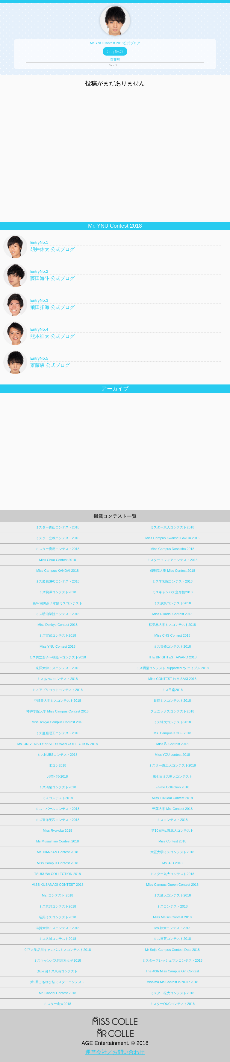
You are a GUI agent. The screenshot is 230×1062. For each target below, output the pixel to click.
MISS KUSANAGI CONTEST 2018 (57, 884)
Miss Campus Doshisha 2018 (172, 549)
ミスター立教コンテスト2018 (57, 538)
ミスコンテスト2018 (57, 798)
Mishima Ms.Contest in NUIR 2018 (172, 982)
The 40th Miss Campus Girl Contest (172, 971)
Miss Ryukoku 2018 (57, 830)
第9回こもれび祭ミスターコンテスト (57, 982)
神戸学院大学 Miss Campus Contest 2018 (57, 711)
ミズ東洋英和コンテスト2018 (57, 820)
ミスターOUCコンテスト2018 (172, 1004)
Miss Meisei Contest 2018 (172, 917)
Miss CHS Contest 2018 (172, 635)
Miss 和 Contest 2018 (172, 744)
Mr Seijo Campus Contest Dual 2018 (172, 949)
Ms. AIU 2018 (172, 863)
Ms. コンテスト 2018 (57, 895)
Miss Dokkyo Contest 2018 (57, 624)
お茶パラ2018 (57, 776)
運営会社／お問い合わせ (115, 1052)
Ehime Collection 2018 (172, 787)
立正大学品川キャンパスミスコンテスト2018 (57, 949)
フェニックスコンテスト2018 (172, 711)
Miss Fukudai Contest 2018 (172, 798)
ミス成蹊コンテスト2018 (172, 603)
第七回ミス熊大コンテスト (172, 776)
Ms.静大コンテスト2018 (172, 928)
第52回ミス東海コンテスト (57, 971)
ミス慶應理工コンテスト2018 (57, 733)
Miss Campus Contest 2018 (57, 863)
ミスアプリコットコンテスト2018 (57, 690)
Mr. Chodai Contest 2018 (57, 993)
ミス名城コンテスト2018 (57, 938)
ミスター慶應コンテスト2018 (57, 549)
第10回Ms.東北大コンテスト (172, 830)
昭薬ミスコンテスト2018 (57, 917)
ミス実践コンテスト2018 (57, 635)
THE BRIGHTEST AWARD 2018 (172, 657)
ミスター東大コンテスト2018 (172, 527)
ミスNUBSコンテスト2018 (57, 754)
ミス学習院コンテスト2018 (172, 581)
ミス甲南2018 (172, 690)
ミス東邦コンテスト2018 (57, 906)
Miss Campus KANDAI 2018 (57, 570)
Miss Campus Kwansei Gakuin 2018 (172, 538)
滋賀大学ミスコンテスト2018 (57, 928)
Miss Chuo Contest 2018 (57, 560)
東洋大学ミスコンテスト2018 (57, 668)
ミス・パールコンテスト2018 (57, 808)
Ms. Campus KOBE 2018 (172, 733)
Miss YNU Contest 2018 (57, 646)
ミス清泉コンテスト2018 (57, 787)
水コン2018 (57, 765)
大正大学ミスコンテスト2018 (172, 852)
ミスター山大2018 (57, 1004)
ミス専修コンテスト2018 (172, 646)
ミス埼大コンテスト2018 (172, 722)
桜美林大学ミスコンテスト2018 (172, 624)
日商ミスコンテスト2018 (172, 700)
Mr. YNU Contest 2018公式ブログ (115, 54)
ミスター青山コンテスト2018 (57, 527)
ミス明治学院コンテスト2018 (57, 614)
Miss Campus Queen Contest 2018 (172, 884)
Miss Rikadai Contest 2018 (172, 614)
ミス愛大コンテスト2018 (172, 895)
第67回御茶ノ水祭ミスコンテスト (58, 603)
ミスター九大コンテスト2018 (172, 874)
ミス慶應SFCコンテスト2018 (58, 581)
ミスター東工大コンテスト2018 (172, 765)
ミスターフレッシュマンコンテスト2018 (172, 960)
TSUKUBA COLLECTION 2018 (57, 874)
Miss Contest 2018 (172, 841)
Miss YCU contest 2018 (172, 754)
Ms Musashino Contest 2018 (57, 841)
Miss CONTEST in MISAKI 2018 (172, 679)
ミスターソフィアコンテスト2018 (172, 560)
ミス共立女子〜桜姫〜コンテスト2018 (57, 657)
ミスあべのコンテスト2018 (57, 679)
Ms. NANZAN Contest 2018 (57, 852)
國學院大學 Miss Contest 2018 (172, 570)
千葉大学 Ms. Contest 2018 (172, 808)
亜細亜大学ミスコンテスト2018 (57, 700)
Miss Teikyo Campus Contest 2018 (58, 722)
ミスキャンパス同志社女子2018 (57, 960)
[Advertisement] (115, 178)
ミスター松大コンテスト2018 (172, 993)
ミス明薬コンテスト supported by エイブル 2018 (172, 668)
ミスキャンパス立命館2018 (172, 592)
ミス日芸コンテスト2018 (172, 938)
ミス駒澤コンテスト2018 (57, 592)
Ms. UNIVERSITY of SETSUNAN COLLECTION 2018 (57, 744)
